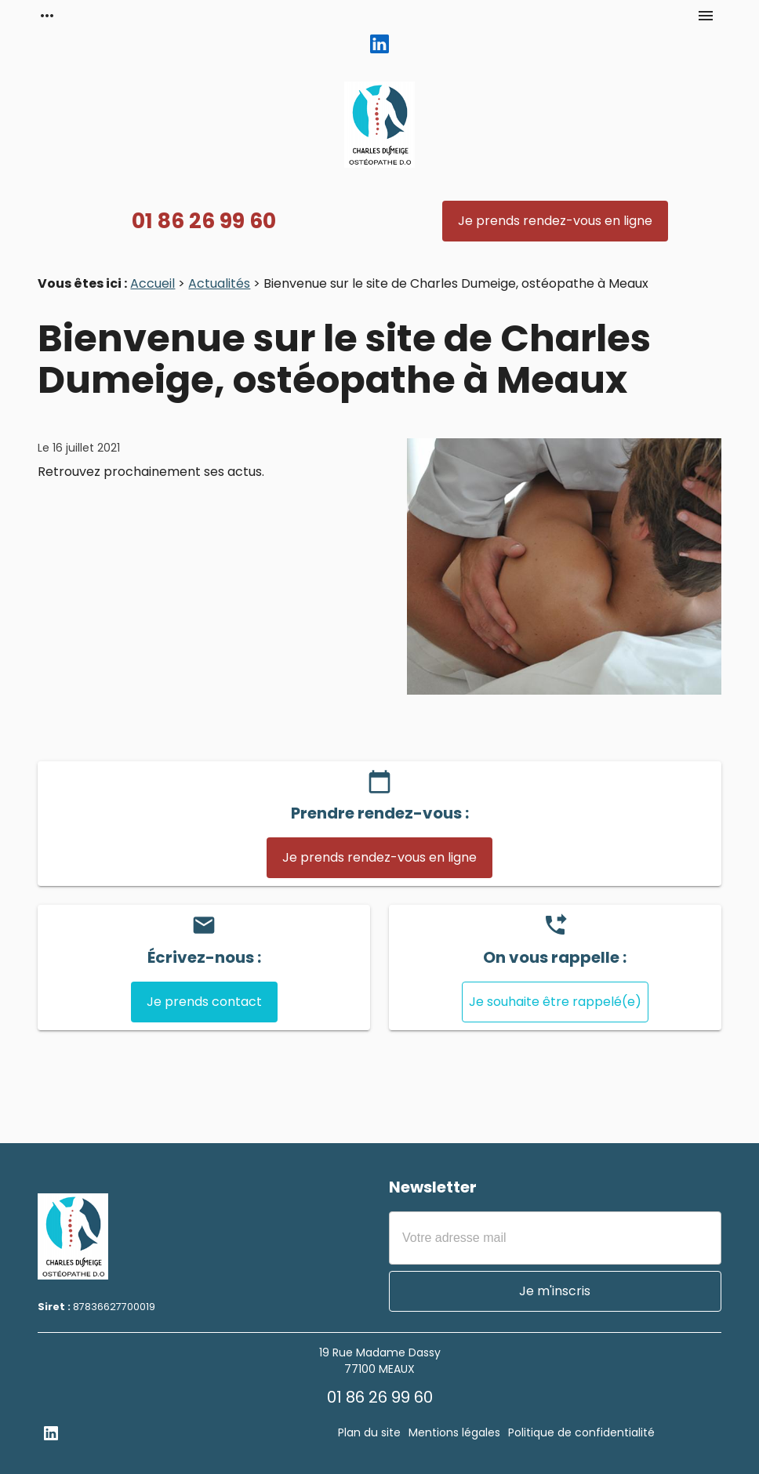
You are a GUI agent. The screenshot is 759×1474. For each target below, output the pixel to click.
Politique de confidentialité (581, 1432)
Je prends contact (204, 1002)
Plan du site (369, 1432)
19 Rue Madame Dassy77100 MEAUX (380, 1361)
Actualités (219, 283)
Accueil (152, 283)
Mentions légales (454, 1432)
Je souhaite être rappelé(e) (555, 1002)
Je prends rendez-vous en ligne (555, 221)
